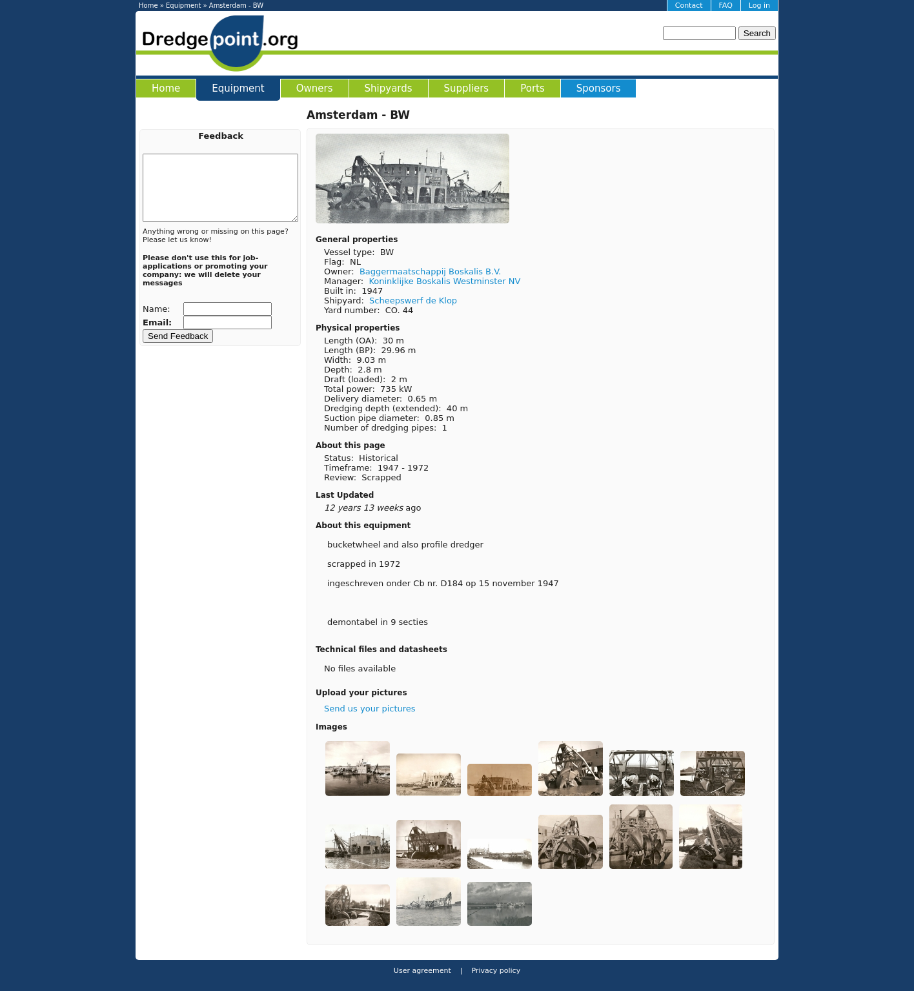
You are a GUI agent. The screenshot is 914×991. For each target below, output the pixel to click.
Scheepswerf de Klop (413, 300)
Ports (532, 88)
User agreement (422, 970)
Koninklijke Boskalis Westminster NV (444, 281)
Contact (689, 5)
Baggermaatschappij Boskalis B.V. (431, 271)
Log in (759, 5)
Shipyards (388, 88)
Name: (158, 309)
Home (148, 5)
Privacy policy (494, 970)
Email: (159, 322)
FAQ (726, 5)
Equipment (183, 5)
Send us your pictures (370, 708)
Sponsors (598, 88)
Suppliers (466, 88)
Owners (314, 88)
